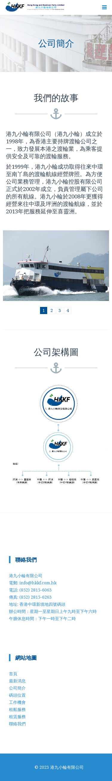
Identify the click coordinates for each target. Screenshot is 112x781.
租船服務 (17, 709)
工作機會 (17, 702)
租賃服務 (17, 716)
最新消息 (17, 681)
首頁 (13, 673)
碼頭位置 (17, 695)
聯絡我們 (17, 723)
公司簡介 (17, 688)
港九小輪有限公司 (67, 767)
